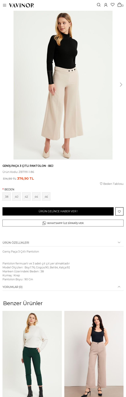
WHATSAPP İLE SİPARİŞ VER (65, 223)
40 (16, 196)
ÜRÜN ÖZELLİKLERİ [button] (15, 242)
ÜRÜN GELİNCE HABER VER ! (58, 211)
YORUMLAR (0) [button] (12, 287)
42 (26, 196)
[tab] (63, 243)
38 (6, 196)
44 (36, 196)
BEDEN (9, 189)
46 (46, 196)
